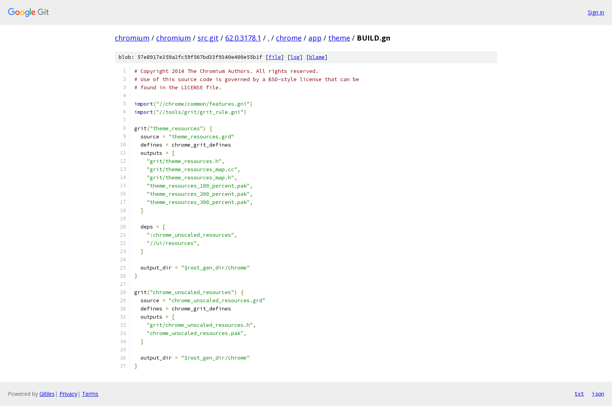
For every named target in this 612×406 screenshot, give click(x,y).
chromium (132, 38)
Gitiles (47, 393)
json (598, 393)
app (315, 38)
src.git (208, 38)
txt (579, 393)
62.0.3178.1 (243, 38)
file (275, 57)
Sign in (596, 12)
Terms (90, 393)
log (295, 57)
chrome (289, 38)
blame (317, 57)
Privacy (68, 393)
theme (339, 38)
